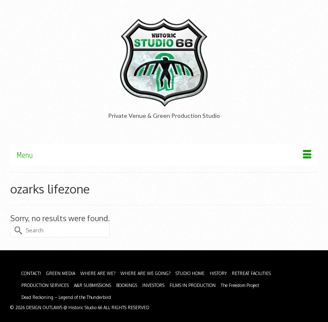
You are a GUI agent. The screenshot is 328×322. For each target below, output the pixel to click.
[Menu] (164, 155)
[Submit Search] (16, 229)
